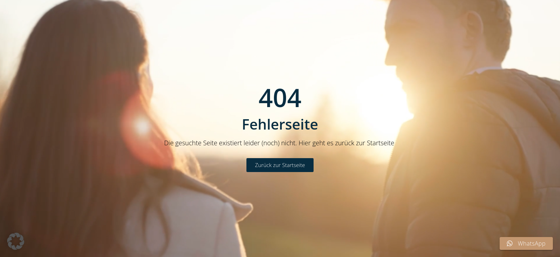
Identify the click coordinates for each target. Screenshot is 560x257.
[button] (15, 241)
